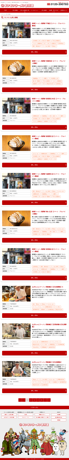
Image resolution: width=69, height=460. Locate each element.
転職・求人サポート (53, 11)
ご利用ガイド (63, 10)
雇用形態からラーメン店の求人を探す (25, 412)
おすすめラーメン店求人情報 (9, 417)
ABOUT (58, 412)
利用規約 (58, 420)
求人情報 (15, 10)
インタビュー (34, 10)
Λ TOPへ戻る (34, 407)
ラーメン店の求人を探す (9, 412)
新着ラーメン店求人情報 (9, 414)
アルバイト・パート (25, 417)
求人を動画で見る (24, 11)
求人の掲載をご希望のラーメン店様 (42, 417)
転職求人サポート (42, 414)
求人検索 (44, 10)
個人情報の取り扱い (58, 417)
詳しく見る (34, 52)
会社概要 (58, 414)
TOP (5, 10)
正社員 (25, 414)
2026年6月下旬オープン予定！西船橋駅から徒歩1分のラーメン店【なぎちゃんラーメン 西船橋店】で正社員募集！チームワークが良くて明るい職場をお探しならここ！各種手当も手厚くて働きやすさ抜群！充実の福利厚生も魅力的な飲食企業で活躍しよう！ (49, 368)
